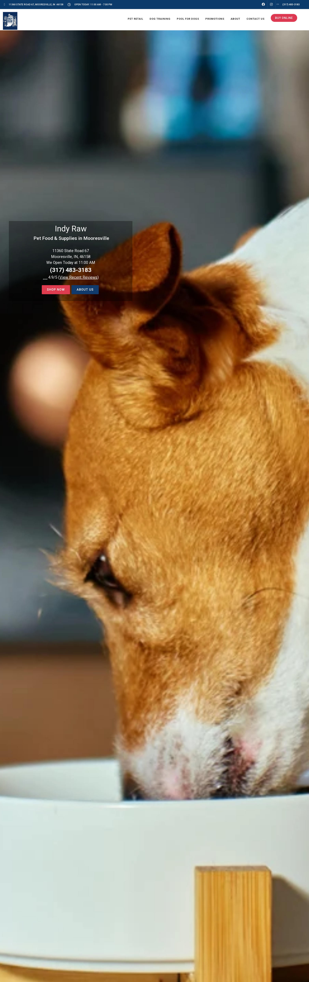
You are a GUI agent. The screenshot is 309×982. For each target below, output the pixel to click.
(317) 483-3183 (70, 269)
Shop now (56, 289)
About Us (85, 289)
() (78, 277)
